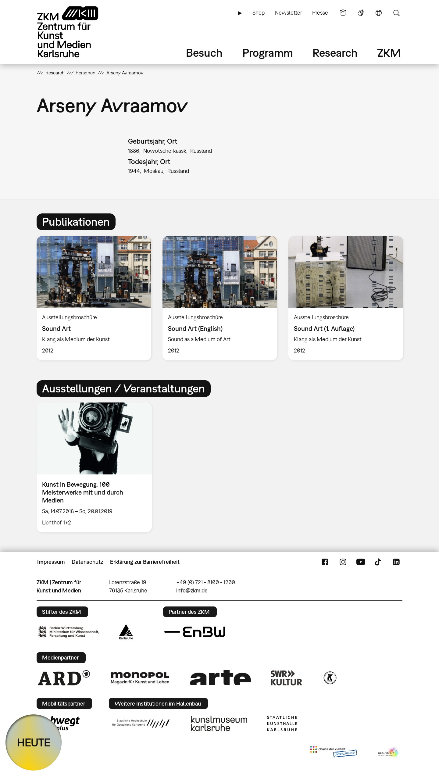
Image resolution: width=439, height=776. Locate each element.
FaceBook (325, 562)
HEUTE (33, 742)
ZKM (389, 52)
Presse (320, 12)
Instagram (343, 562)
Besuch (204, 52)
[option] (94, 298)
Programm (267, 52)
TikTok (379, 562)
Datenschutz (87, 562)
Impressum (51, 562)
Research (335, 52)
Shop (258, 12)
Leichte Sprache (343, 12)
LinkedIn (396, 562)
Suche (396, 12)
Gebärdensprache (361, 12)
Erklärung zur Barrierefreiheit (145, 562)
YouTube (361, 562)
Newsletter (288, 12)
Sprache (379, 12)
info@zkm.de (192, 590)
